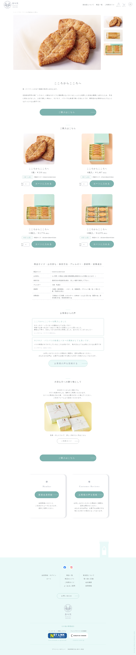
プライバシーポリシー (59, 649)
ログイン (118, 5)
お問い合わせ (66, 596)
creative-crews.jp (78, 637)
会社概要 (88, 582)
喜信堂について (88, 4)
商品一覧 (99, 4)
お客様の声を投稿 (88, 495)
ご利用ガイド (110, 4)
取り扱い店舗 (89, 579)
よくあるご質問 (69, 586)
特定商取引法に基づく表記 (76, 649)
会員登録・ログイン (49, 575)
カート (124, 5)
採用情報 (88, 586)
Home (15, 12)
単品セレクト (70, 579)
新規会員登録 (46, 495)
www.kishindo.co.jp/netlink (57, 637)
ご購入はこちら (67, 112)
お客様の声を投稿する (66, 363)
